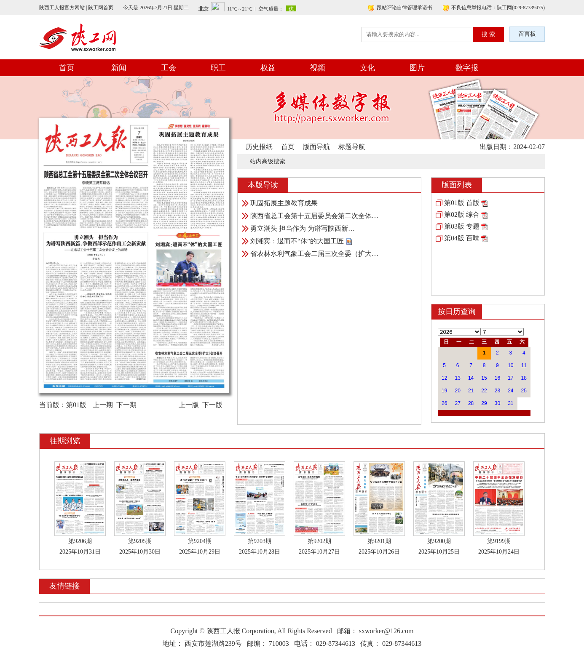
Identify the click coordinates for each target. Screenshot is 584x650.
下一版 (212, 404)
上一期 (103, 404)
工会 (168, 68)
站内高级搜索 (267, 161)
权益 (268, 68)
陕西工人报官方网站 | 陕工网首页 (76, 8)
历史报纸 (259, 146)
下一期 (126, 404)
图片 (417, 68)
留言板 (527, 34)
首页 (66, 68)
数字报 (466, 68)
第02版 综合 (462, 214)
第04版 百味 (462, 238)
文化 (367, 68)
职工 (218, 68)
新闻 (118, 68)
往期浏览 (65, 441)
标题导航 (351, 146)
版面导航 (316, 146)
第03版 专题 (462, 226)
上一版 (189, 404)
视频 (317, 68)
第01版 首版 (462, 202)
